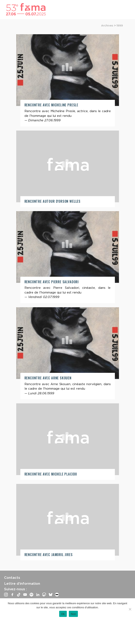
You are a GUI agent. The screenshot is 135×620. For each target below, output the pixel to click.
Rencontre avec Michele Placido (50, 474)
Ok (63, 613)
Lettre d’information (22, 583)
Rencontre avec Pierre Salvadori (51, 281)
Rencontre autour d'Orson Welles (52, 201)
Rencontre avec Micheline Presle (51, 104)
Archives (107, 25)
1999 (120, 25)
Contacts (12, 578)
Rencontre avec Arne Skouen (48, 377)
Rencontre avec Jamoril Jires (48, 554)
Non (73, 613)
